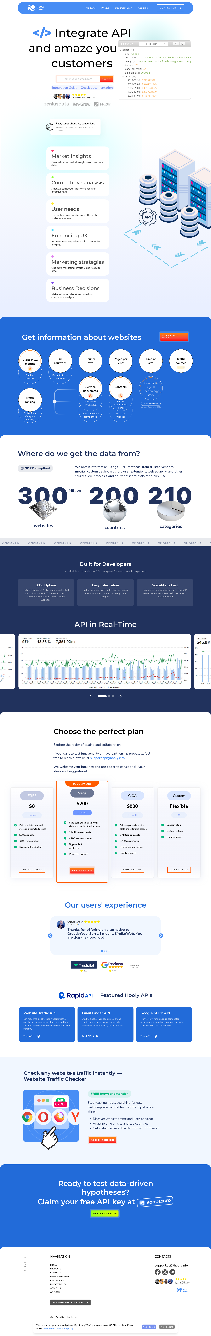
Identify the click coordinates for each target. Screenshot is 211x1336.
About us (55, 1288)
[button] (75, 96)
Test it (106, 79)
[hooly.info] (155, 1202)
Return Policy (58, 1280)
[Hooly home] (40, 8)
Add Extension (102, 1140)
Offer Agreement (59, 1276)
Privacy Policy (58, 1284)
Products (91, 8)
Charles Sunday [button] (75, 921)
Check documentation (97, 88)
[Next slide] (119, 696)
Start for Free (170, 336)
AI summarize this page (70, 1302)
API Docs (55, 1292)
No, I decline (167, 1327)
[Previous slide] (91, 696)
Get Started (82, 870)
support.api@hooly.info (171, 1265)
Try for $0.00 (32, 869)
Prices (53, 1265)
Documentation (123, 8)
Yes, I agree (149, 1327)
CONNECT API (170, 7)
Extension (56, 1272)
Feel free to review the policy (58, 1328)
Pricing (105, 8)
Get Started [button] (104, 1213)
